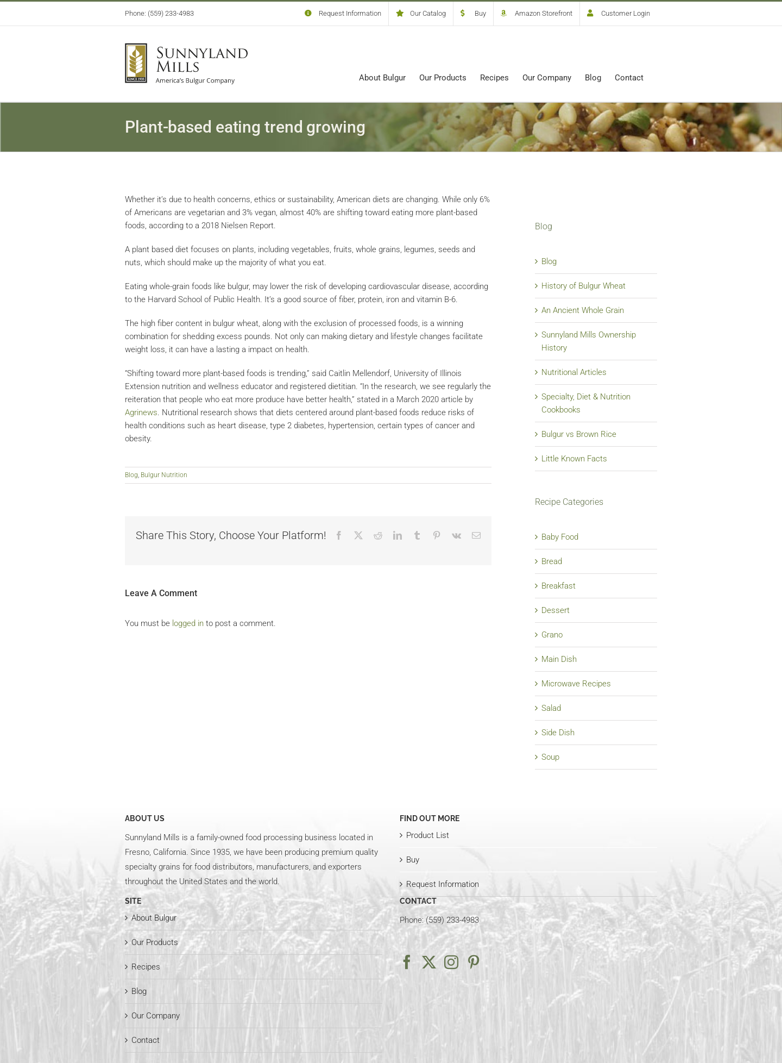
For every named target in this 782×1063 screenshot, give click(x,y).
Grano (552, 635)
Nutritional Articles (574, 372)
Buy (412, 860)
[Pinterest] (473, 962)
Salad (551, 708)
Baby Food (559, 537)
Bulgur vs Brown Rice (578, 434)
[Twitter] (429, 962)
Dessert (555, 610)
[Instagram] (451, 962)
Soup (550, 757)
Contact (145, 1040)
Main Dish (559, 659)
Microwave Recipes (576, 684)
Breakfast (558, 586)
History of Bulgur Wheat (583, 286)
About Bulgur (153, 918)
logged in (188, 623)
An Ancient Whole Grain (582, 310)
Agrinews (141, 412)
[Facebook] (407, 962)
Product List (427, 835)
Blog (131, 475)
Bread (551, 561)
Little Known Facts (574, 459)
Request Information (442, 884)
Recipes (145, 967)
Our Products (154, 942)
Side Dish (558, 732)
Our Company (155, 1016)
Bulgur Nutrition (164, 475)
